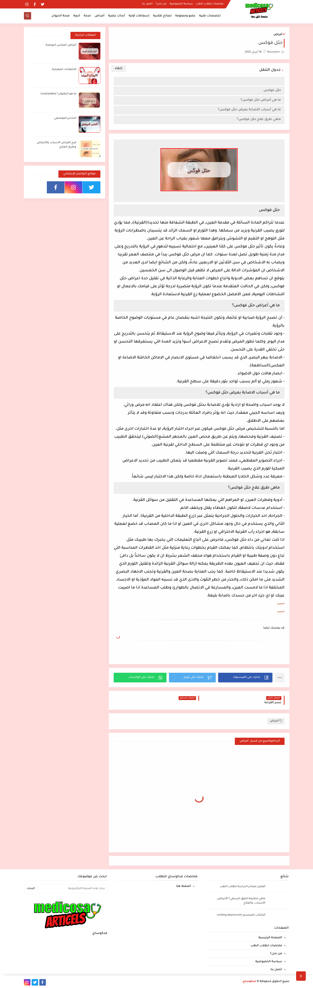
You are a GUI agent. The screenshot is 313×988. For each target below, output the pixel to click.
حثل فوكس (272, 90)
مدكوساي (249, 981)
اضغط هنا (183, 886)
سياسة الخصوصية (181, 3)
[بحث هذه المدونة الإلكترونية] (73, 888)
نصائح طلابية (162, 16)
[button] (245, 677)
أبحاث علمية (116, 16)
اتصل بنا (147, 3)
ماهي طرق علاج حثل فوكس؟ (259, 119)
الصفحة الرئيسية (270, 937)
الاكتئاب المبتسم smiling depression (241, 915)
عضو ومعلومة (185, 16)
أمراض (99, 16)
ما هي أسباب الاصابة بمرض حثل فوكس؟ (249, 110)
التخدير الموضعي (65, 118)
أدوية (76, 16)
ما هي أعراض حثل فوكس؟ (261, 100)
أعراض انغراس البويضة (61, 45)
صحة (87, 16)
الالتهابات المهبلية (64, 69)
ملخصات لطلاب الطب (209, 3)
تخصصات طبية (210, 16)
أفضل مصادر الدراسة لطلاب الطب (242, 886)
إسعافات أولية (139, 16)
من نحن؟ (161, 3)
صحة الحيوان (60, 16)
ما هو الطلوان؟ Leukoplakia (58, 94)
